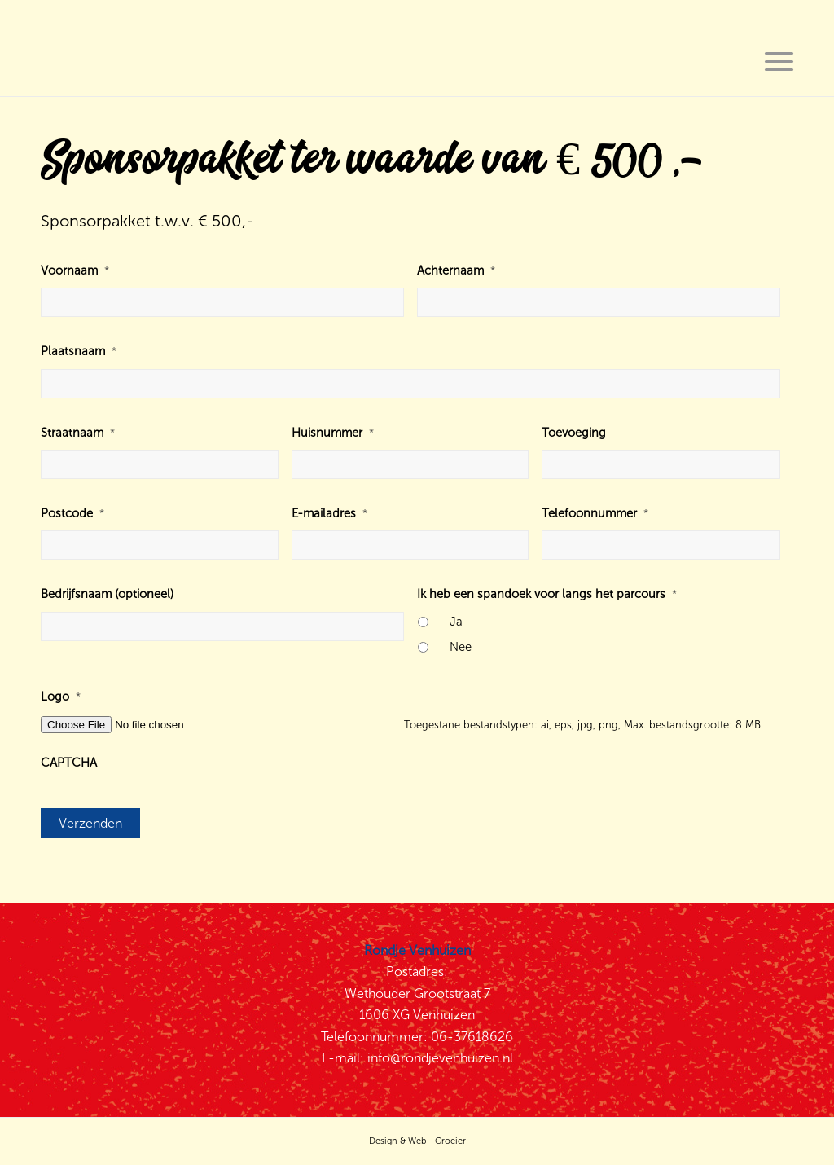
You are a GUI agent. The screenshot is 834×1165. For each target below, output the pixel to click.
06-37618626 (472, 1036)
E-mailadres (329, 513)
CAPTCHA (69, 762)
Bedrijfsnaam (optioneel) (107, 594)
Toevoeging (574, 432)
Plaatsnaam (78, 351)
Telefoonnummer (595, 513)
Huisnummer (333, 432)
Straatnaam (78, 432)
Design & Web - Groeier (417, 1141)
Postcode (72, 513)
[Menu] (773, 60)
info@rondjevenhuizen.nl (440, 1058)
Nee (461, 647)
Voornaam (75, 270)
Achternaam (456, 270)
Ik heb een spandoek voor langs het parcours (547, 594)
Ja (456, 621)
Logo (61, 696)
